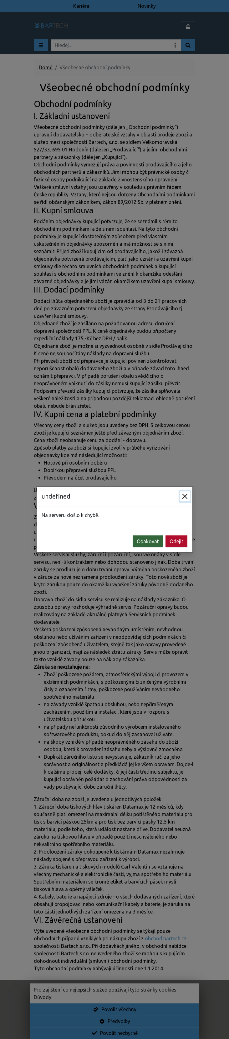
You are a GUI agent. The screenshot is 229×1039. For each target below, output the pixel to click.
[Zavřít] (185, 496)
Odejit (176, 541)
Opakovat (148, 541)
